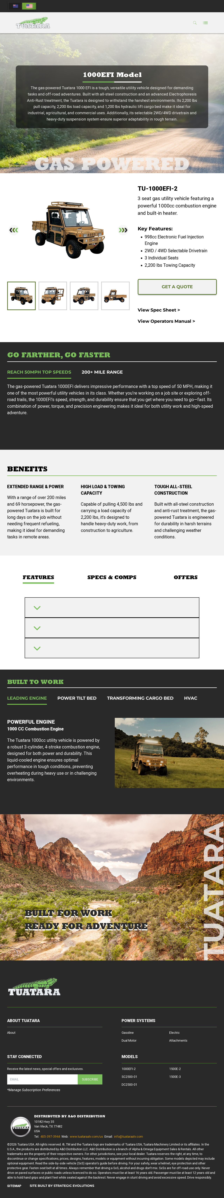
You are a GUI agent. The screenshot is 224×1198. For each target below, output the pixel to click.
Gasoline (128, 1032)
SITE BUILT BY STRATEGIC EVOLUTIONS (62, 1186)
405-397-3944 (50, 1136)
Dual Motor (129, 1040)
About (11, 1032)
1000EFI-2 (129, 1069)
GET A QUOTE (177, 286)
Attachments (178, 1040)
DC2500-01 (129, 1084)
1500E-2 (175, 1069)
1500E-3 (175, 1077)
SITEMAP (14, 1186)
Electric (174, 1032)
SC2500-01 (129, 1077)
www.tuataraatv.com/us (86, 1136)
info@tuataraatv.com (128, 1136)
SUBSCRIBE (90, 1079)
